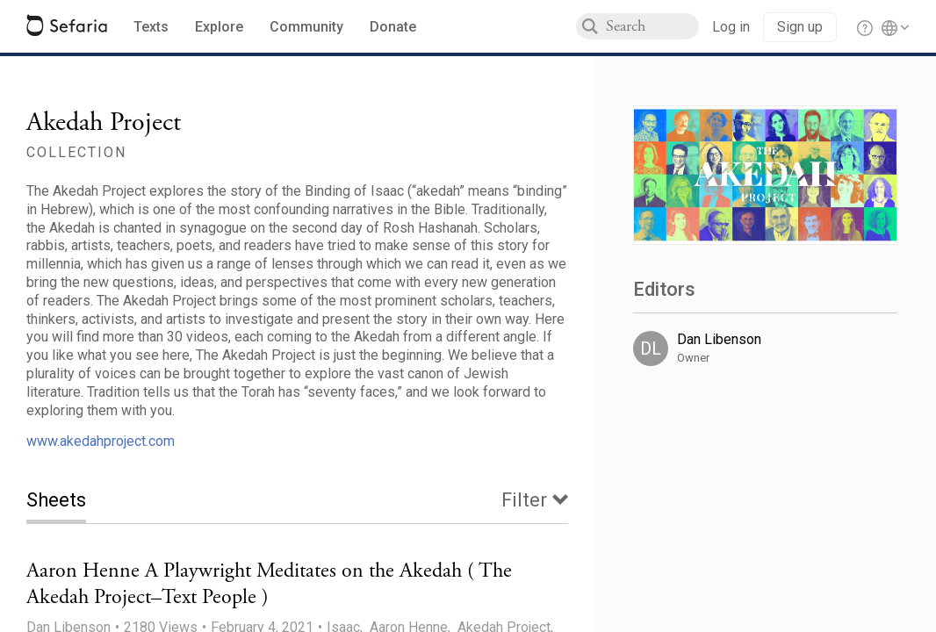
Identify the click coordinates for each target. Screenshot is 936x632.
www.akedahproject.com (100, 441)
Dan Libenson (719, 339)
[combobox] (652, 26)
